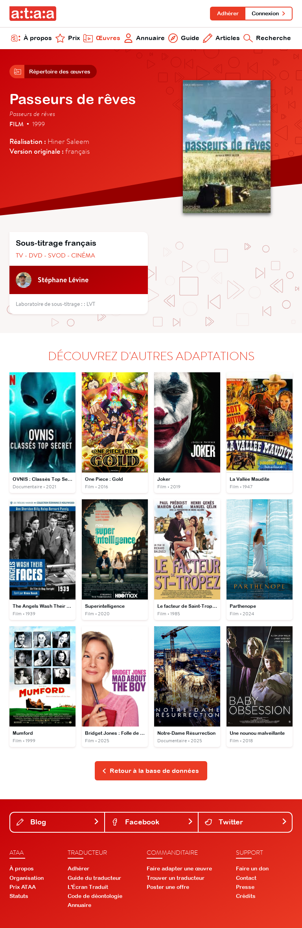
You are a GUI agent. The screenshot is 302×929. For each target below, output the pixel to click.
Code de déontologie (95, 897)
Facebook (152, 823)
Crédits (246, 897)
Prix (67, 38)
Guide (183, 38)
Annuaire (144, 38)
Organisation (26, 879)
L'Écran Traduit (88, 888)
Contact (246, 879)
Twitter (246, 823)
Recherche (267, 38)
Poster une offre (168, 888)
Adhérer (227, 13)
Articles (221, 38)
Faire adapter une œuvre (179, 869)
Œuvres (101, 38)
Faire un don (252, 869)
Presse (245, 888)
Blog (58, 823)
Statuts (18, 897)
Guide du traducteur (94, 879)
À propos (31, 38)
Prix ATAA (22, 888)
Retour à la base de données (150, 771)
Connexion (269, 13)
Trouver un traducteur (175, 879)
